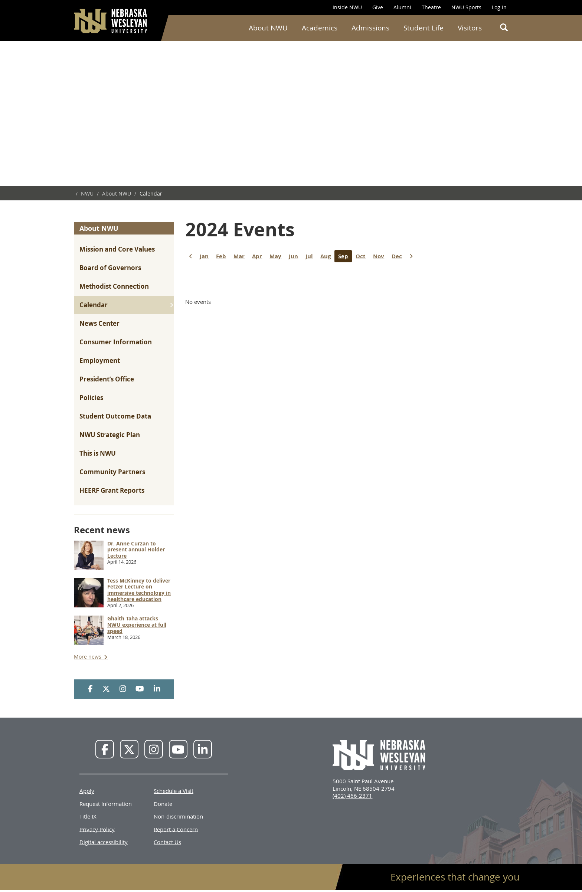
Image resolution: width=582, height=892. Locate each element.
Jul (311, 256)
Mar (240, 256)
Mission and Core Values (117, 249)
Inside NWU (347, 7)
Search (505, 28)
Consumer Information (115, 342)
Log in (499, 7)
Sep (345, 256)
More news (88, 656)
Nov (380, 256)
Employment (99, 360)
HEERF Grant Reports (111, 490)
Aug (327, 256)
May (277, 256)
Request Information (105, 803)
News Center (99, 323)
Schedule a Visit (173, 790)
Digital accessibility (103, 842)
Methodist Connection (114, 286)
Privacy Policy (97, 829)
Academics (319, 28)
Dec (399, 256)
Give (377, 7)
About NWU (268, 28)
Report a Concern (176, 829)
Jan (206, 256)
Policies (91, 397)
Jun (295, 256)
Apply (86, 790)
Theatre (431, 7)
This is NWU (97, 453)
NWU (87, 193)
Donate (163, 803)
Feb (223, 256)
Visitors (470, 28)
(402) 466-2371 (352, 795)
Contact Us (167, 842)
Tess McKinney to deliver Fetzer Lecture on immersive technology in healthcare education (139, 590)
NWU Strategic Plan (109, 434)
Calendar (93, 305)
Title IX (88, 816)
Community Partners (112, 472)
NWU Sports (466, 7)
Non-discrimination (178, 816)
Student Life (423, 28)
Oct (362, 256)
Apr (259, 256)
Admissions (370, 28)
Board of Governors (110, 267)
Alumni (402, 7)
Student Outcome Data (115, 416)
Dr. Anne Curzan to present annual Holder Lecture (136, 550)
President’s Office (106, 379)
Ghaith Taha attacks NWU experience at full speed (136, 624)
